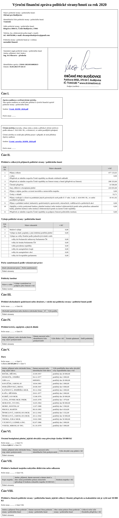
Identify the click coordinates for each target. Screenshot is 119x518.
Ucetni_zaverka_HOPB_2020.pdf (22, 141)
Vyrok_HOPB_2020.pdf (18, 109)
